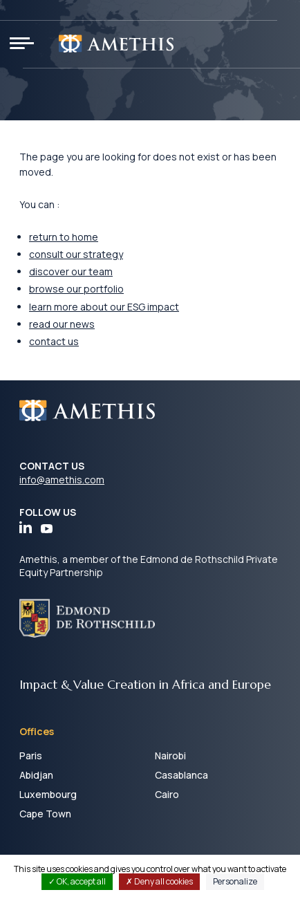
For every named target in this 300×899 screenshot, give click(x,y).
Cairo (167, 794)
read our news (62, 324)
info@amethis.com (61, 479)
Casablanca (181, 774)
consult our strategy (76, 254)
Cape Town (45, 813)
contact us (54, 341)
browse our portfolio (76, 288)
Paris (30, 755)
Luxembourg (48, 794)
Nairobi (170, 755)
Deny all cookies (159, 881)
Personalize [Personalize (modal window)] (235, 881)
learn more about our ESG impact (104, 306)
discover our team (71, 271)
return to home (63, 236)
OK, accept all (77, 881)
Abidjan (36, 774)
